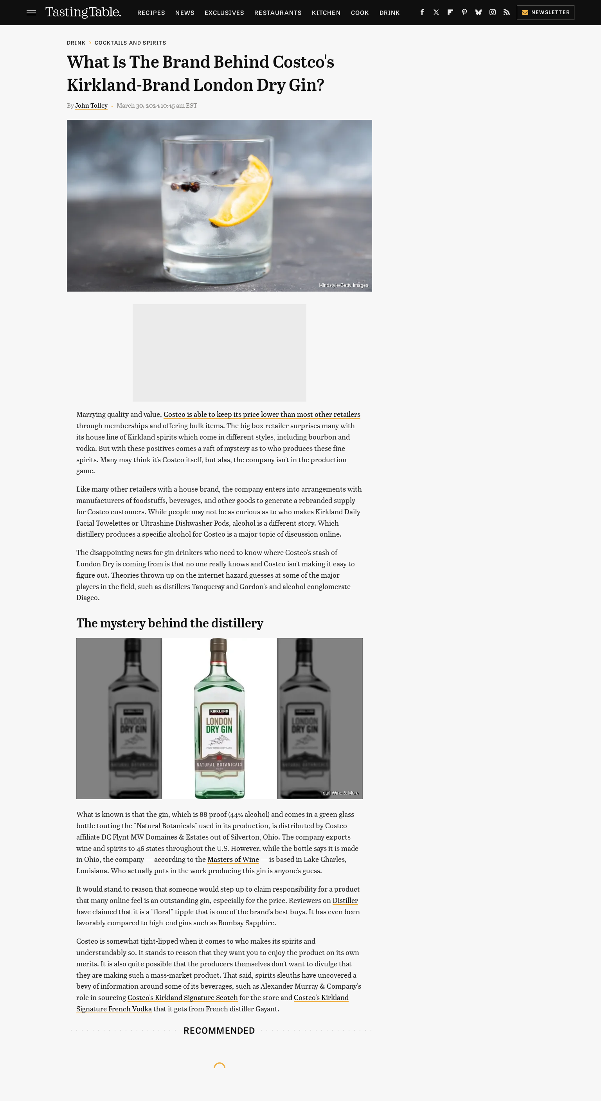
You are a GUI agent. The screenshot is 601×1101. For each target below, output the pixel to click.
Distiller (345, 900)
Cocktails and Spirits (130, 42)
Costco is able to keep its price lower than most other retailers (262, 414)
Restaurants (278, 12)
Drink (390, 12)
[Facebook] (422, 13)
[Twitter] (436, 13)
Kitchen (326, 12)
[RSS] (507, 13)
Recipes (151, 12)
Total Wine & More (339, 793)
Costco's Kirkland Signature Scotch (183, 997)
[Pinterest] (464, 13)
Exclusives (224, 12)
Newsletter (545, 12)
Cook (360, 12)
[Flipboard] (450, 13)
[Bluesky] (478, 13)
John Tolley (91, 105)
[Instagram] (493, 13)
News (184, 12)
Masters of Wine (233, 859)
